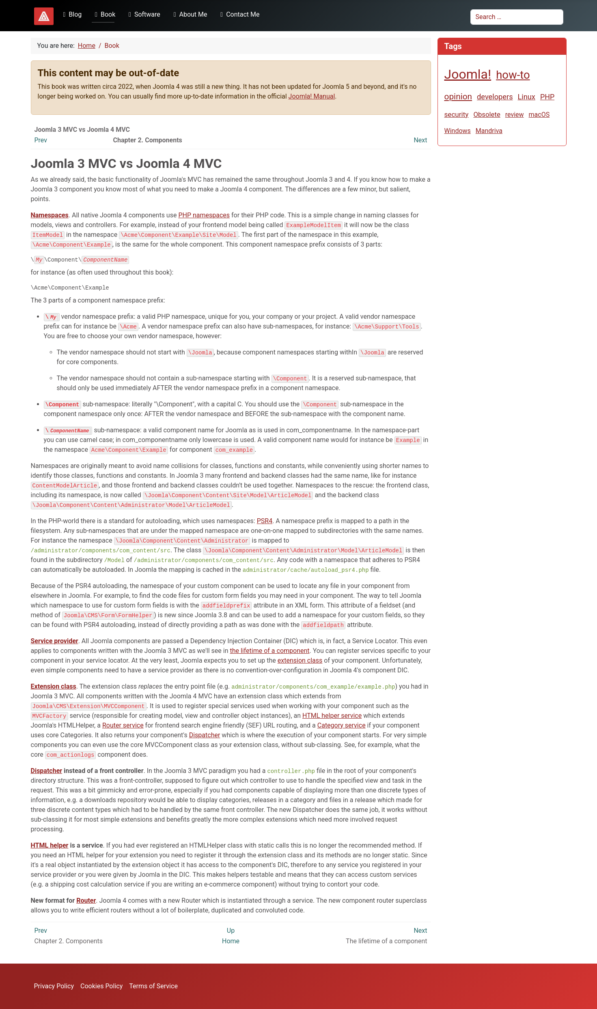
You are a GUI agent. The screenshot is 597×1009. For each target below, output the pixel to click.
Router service (123, 726)
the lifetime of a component (269, 651)
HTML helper (50, 846)
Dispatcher (204, 736)
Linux (526, 96)
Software (142, 14)
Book (103, 14)
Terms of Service (153, 986)
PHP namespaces (204, 215)
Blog (71, 14)
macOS (539, 114)
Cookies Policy (101, 986)
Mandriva (489, 131)
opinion (458, 96)
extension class (300, 661)
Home (230, 942)
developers (495, 96)
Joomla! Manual (312, 96)
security (456, 114)
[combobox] (516, 17)
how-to (513, 75)
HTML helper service (332, 716)
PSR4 (264, 522)
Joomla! (467, 74)
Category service (341, 726)
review (514, 114)
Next (420, 140)
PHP (547, 96)
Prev (40, 140)
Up (231, 931)
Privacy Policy (54, 986)
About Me (188, 14)
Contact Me (238, 14)
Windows (457, 131)
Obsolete (486, 114)
